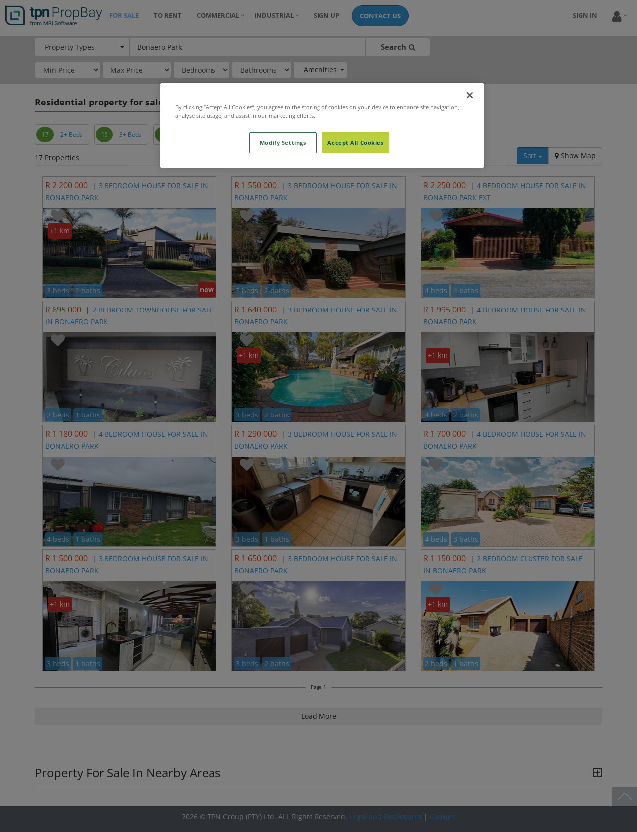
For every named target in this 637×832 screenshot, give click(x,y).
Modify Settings (283, 142)
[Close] (470, 95)
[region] (322, 125)
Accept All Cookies (355, 142)
